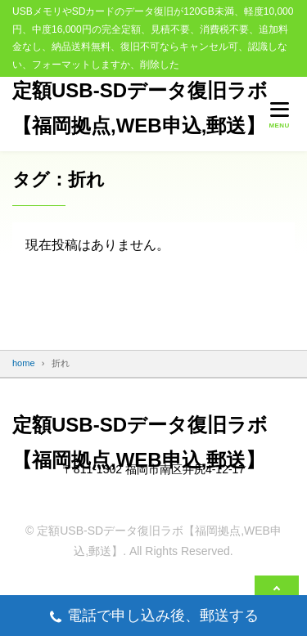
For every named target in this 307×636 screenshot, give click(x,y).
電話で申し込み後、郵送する (153, 617)
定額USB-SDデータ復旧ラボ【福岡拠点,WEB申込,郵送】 (140, 107)
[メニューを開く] (279, 114)
